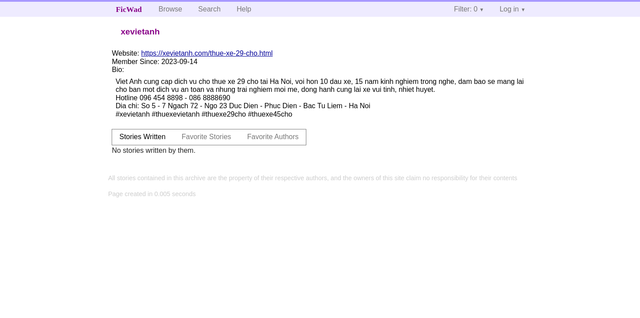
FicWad (129, 9)
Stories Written (142, 136)
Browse (170, 9)
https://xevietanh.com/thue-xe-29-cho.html (207, 53)
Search (209, 9)
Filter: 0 (466, 9)
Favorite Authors (273, 136)
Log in (509, 9)
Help (244, 9)
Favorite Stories (206, 136)
